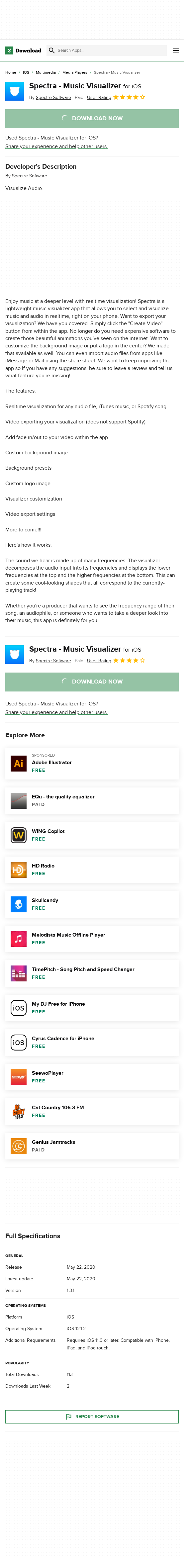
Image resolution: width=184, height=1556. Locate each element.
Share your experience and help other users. (56, 146)
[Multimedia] (46, 72)
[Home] (10, 72)
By (50, 97)
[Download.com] (23, 50)
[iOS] (26, 72)
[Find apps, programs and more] (106, 50)
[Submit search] (51, 50)
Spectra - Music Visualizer (85, 86)
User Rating (116, 97)
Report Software (92, 1417)
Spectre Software (29, 176)
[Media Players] (74, 72)
